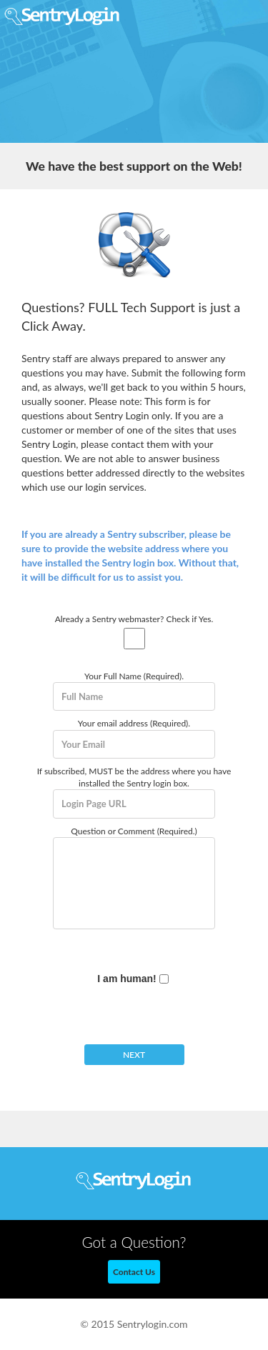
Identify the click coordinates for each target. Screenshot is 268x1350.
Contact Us (134, 1271)
